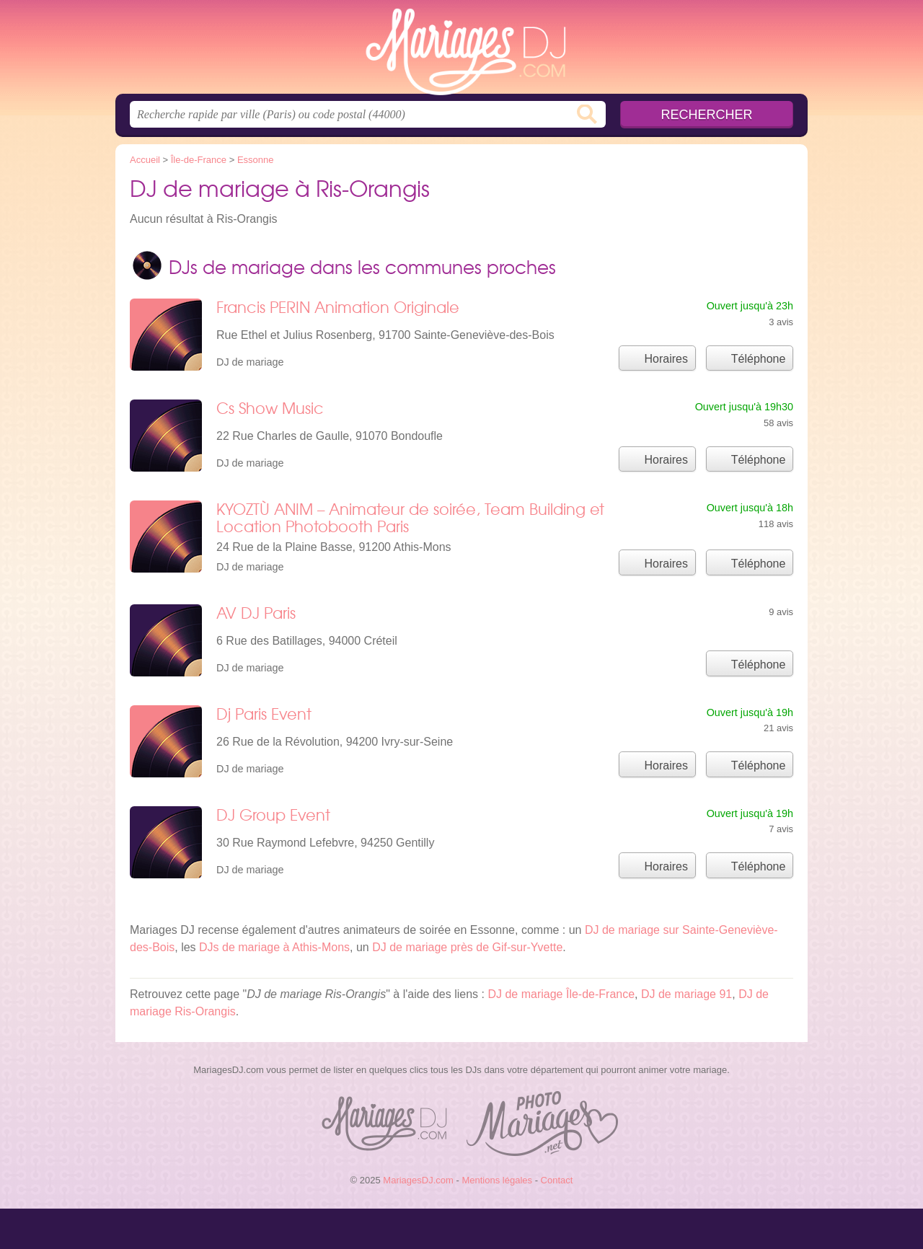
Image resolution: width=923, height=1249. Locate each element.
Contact (557, 1180)
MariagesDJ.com (461, 51)
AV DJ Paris (256, 612)
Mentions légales (497, 1180)
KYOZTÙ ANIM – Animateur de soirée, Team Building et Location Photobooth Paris (410, 517)
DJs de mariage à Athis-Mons (274, 947)
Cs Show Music (270, 408)
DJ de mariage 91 (686, 994)
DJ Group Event (273, 814)
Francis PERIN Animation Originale (337, 307)
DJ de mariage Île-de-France (561, 994)
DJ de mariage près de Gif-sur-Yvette (467, 947)
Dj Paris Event (264, 713)
